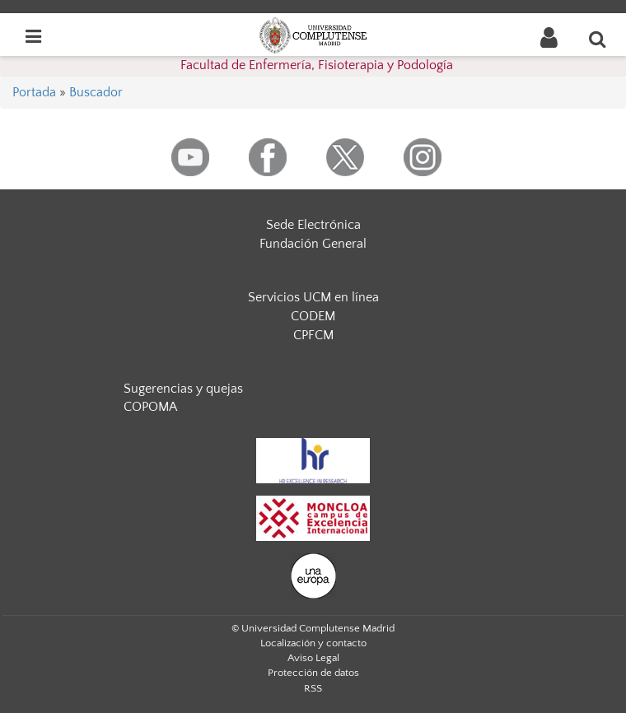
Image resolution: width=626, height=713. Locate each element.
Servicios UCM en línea (313, 297)
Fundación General (313, 243)
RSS (313, 688)
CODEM (313, 316)
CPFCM (313, 335)
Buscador (96, 92)
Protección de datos (313, 672)
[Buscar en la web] (598, 39)
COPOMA (150, 406)
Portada (34, 92)
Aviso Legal (313, 658)
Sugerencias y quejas (183, 388)
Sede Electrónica (313, 224)
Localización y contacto (313, 643)
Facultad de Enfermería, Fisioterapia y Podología (316, 65)
